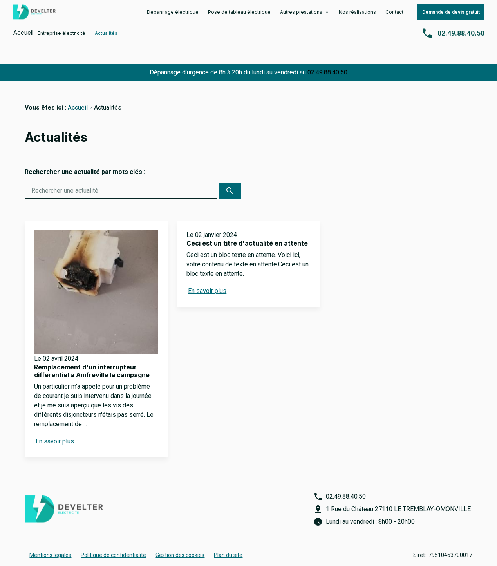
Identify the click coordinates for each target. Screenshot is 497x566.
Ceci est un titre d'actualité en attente (247, 234)
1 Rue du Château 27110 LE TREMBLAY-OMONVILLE (398, 499)
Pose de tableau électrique (239, 14)
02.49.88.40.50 (327, 63)
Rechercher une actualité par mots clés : (85, 162)
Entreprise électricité (63, 35)
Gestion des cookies (179, 545)
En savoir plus (55, 432)
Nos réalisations (357, 14)
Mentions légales (50, 545)
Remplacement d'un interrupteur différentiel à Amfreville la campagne (92, 361)
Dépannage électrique (173, 14)
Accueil (21, 35)
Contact (394, 14)
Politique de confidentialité (113, 545)
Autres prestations (302, 14)
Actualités (107, 35)
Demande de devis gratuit (451, 14)
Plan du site (228, 545)
